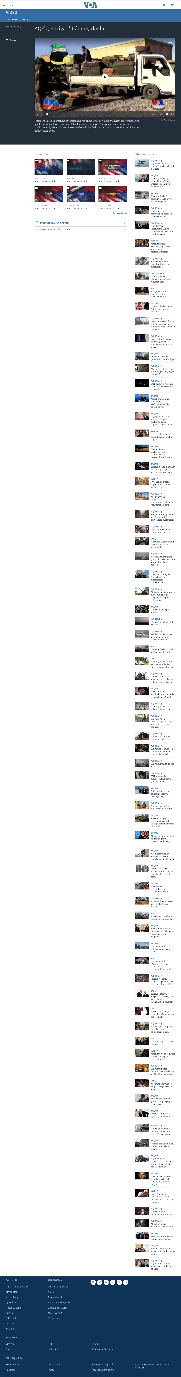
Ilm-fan (10, 1323)
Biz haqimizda (13, 1364)
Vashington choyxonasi (60, 1302)
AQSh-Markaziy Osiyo (17, 1287)
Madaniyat (11, 1329)
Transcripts (54, 1318)
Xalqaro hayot (55, 1297)
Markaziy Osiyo (157, 274)
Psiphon (96, 1344)
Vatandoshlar (157, 619)
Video (51, 1292)
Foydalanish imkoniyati (103, 1370)
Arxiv (51, 1370)
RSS (51, 1344)
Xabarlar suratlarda (57, 1307)
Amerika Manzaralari (58, 1287)
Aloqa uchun (55, 1364)
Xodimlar (10, 1370)
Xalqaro (154, 176)
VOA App (10, 1344)
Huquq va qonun (14, 1307)
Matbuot (10, 1313)
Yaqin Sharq (156, 161)
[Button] (11, 40)
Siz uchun (12, 20)
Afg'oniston (12, 1292)
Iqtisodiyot (11, 1302)
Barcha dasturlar (120, 213)
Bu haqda (25, 20)
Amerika (154, 241)
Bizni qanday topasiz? (102, 1364)
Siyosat (154, 289)
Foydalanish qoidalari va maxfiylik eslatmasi (152, 1366)
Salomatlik (11, 1318)
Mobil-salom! (55, 1313)
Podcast (9, 1349)
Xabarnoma (54, 1349)
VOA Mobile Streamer (102, 1349)
